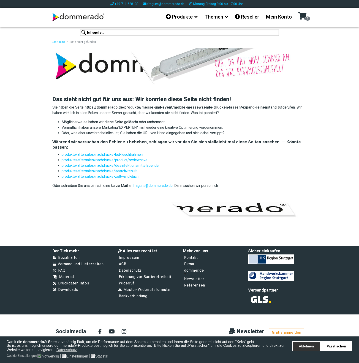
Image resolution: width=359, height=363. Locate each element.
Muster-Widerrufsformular (144, 289)
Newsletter (194, 279)
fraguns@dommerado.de (166, 4)
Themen (213, 17)
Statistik (101, 356)
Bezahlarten (66, 257)
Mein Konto (279, 17)
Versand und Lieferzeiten (78, 264)
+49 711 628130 (126, 4)
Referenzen (194, 285)
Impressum (129, 257)
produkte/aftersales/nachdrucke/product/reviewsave (104, 160)
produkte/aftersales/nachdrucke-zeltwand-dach (100, 176)
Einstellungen (77, 356)
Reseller (247, 17)
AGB (122, 264)
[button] (79, 350)
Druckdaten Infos (71, 283)
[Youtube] (112, 332)
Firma (189, 264)
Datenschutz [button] (66, 350)
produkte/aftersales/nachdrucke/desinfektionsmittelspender (111, 165)
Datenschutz (130, 270)
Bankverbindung (133, 296)
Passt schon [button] (336, 346)
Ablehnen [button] (306, 346)
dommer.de (194, 271)
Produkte (179, 17)
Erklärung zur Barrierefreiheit (145, 277)
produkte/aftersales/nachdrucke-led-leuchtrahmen (102, 154)
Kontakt (191, 257)
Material (63, 277)
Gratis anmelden (286, 332)
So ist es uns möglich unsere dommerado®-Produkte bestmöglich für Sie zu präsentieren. (80, 345)
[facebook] (99, 332)
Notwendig (50, 356)
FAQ (59, 270)
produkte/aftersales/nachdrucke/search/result (99, 171)
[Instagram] (124, 332)
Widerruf (126, 283)
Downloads (65, 289)
